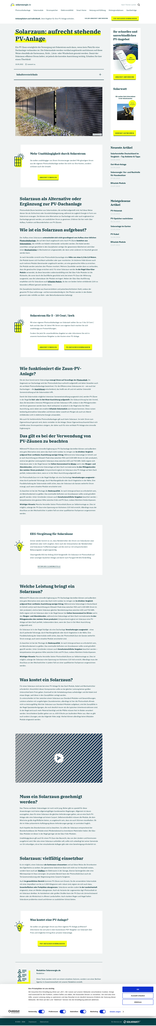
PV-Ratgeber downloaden (78, 347)
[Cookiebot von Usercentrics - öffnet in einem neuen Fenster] (14, 1021)
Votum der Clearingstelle (49, 566)
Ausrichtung (40, 389)
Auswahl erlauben (138, 1006)
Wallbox (41, 870)
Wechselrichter (30, 250)
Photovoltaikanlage (28, 241)
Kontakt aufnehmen (124, 133)
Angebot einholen (48, 178)
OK (138, 999)
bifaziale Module (55, 281)
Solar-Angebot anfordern (96, 18)
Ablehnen (138, 1012)
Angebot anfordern (124, 77)
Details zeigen (115, 1022)
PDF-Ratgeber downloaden (125, 18)
